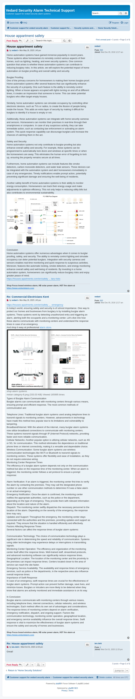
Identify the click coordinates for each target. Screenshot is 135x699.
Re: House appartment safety (25, 643)
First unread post (103, 40)
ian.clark (98, 643)
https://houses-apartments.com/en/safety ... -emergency (35, 304)
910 (101, 50)
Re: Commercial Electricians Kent (28, 296)
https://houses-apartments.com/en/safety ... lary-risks (33, 278)
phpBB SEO (73, 688)
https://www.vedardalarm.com (20, 288)
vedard (97, 46)
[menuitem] (23, 23)
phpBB (58, 684)
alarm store (45, 327)
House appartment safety (24, 36)
